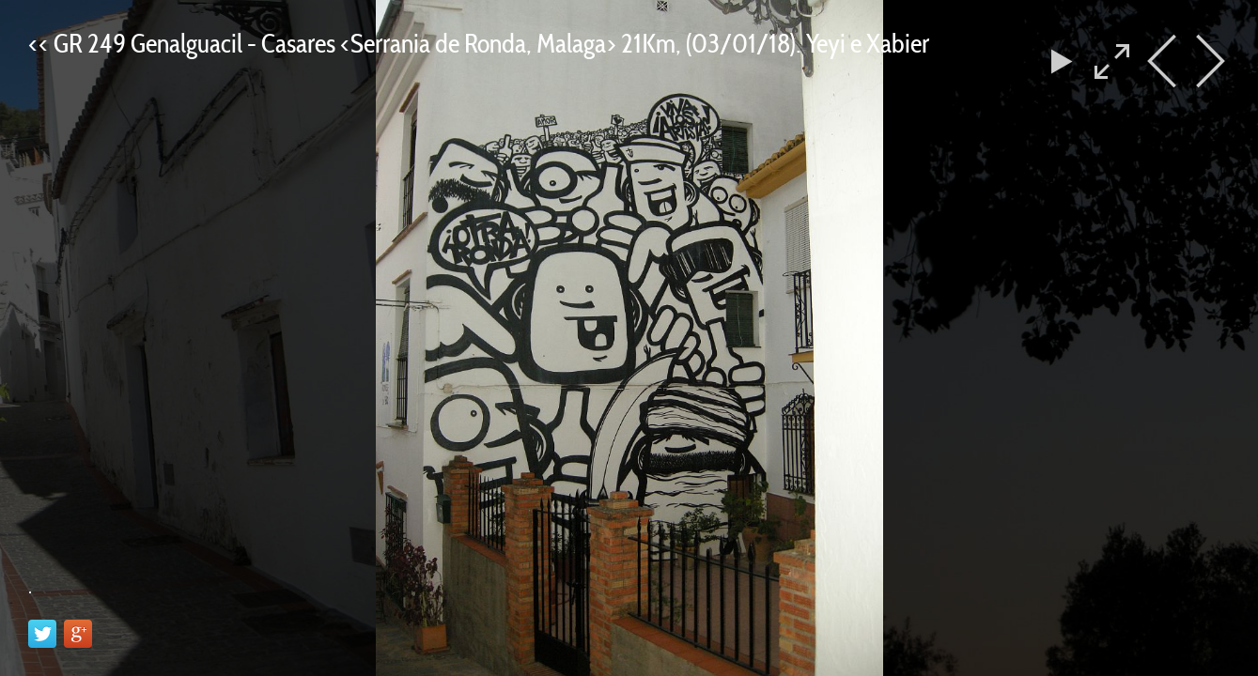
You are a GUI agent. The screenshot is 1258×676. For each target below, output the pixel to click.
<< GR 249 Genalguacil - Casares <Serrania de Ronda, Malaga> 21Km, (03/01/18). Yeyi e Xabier (478, 43)
